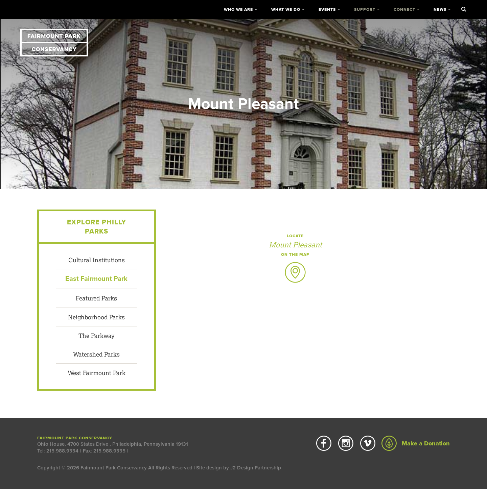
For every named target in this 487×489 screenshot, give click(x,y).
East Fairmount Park (96, 279)
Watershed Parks (96, 354)
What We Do (285, 9)
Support (364, 9)
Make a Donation (415, 443)
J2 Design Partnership (255, 468)
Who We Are (238, 9)
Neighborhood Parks (96, 317)
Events (327, 9)
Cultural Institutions (96, 260)
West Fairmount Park (96, 372)
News (440, 9)
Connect (404, 9)
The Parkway (96, 335)
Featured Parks (96, 298)
